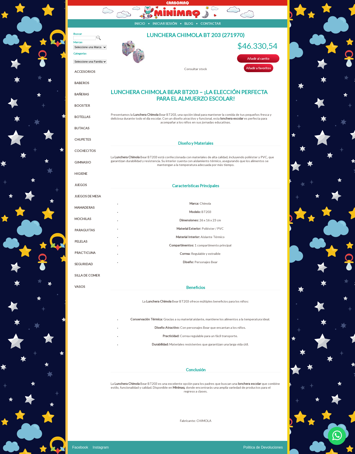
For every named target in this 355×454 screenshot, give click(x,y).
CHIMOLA (204, 421)
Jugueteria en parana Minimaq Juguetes (177, 12)
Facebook (80, 447)
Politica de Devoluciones (263, 447)
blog (189, 23)
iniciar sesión (165, 23)
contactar (211, 23)
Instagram (101, 447)
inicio (139, 23)
